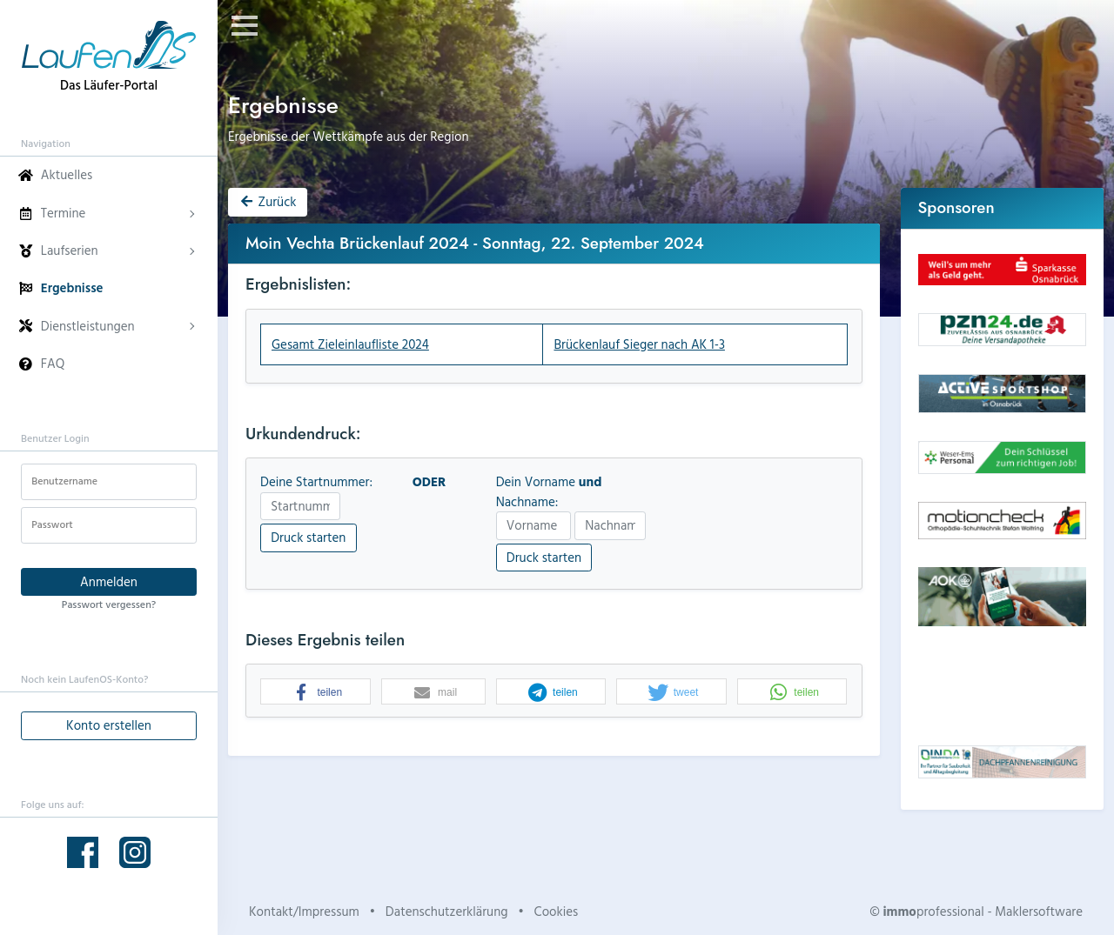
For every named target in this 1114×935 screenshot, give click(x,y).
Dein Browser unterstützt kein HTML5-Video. (1002, 686)
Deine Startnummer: (316, 481)
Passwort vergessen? (109, 603)
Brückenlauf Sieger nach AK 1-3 (639, 344)
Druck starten (308, 537)
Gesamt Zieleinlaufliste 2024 (350, 344)
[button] (315, 692)
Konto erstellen (108, 725)
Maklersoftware (1039, 911)
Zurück (267, 201)
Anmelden (109, 581)
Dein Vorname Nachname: (549, 491)
